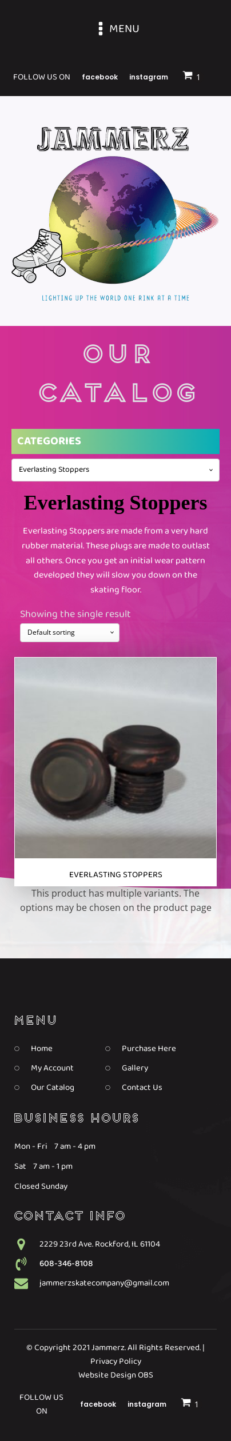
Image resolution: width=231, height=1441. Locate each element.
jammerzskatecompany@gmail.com (104, 1283)
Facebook (98, 1404)
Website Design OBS (115, 1375)
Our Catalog (52, 1087)
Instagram (147, 1404)
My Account (52, 1068)
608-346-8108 (66, 1264)
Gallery (135, 1068)
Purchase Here (149, 1049)
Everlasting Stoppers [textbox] (54, 470)
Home (42, 1049)
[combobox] (115, 470)
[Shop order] (70, 632)
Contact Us (142, 1087)
